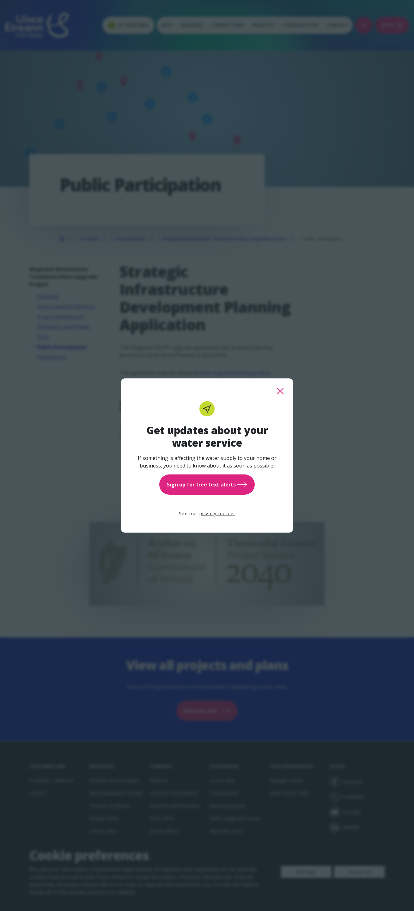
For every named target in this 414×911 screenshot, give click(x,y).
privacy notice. (217, 513)
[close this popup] (280, 391)
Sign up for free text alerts (207, 484)
